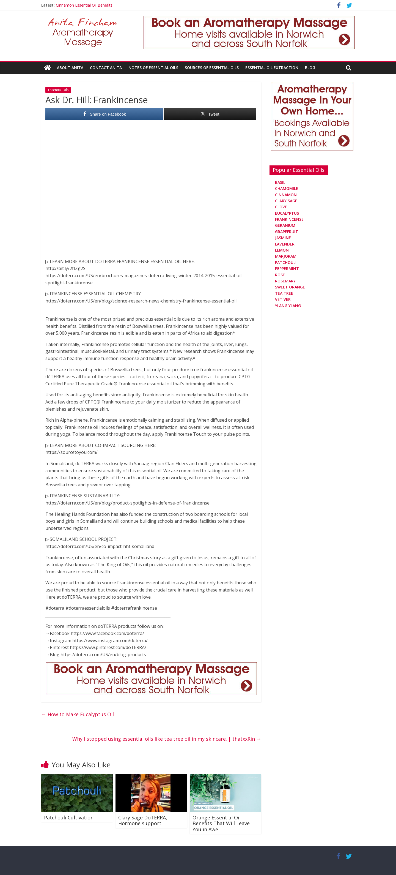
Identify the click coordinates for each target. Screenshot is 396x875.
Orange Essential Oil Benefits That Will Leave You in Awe (221, 823)
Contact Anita (106, 67)
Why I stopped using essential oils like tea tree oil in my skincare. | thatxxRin (166, 738)
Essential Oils (58, 90)
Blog (310, 67)
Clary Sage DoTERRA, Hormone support (142, 820)
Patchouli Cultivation (69, 817)
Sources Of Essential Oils (212, 67)
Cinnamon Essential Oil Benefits (84, 5)
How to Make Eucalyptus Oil (77, 714)
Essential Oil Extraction (271, 67)
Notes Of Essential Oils (153, 67)
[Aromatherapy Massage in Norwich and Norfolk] (249, 19)
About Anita (70, 67)
